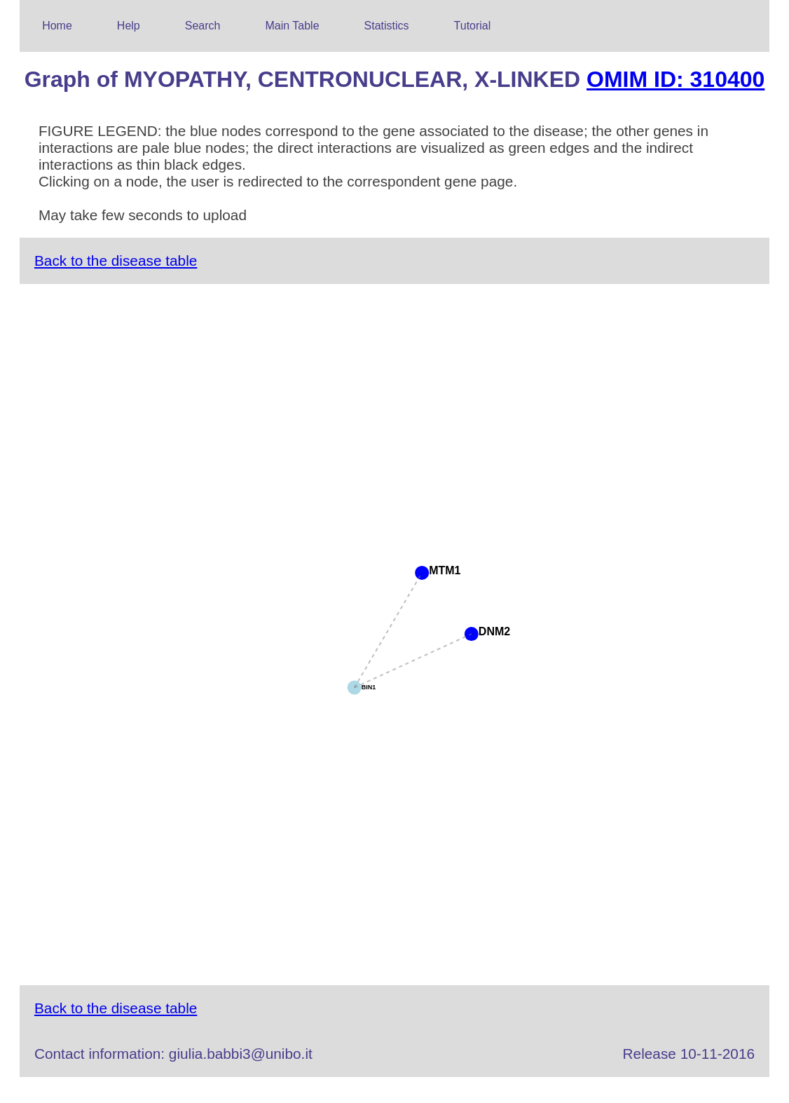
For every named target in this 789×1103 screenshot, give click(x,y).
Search (203, 26)
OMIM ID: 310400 (675, 79)
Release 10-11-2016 (689, 1054)
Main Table (292, 26)
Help (128, 26)
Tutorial (472, 26)
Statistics (386, 26)
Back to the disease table (115, 260)
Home (57, 26)
